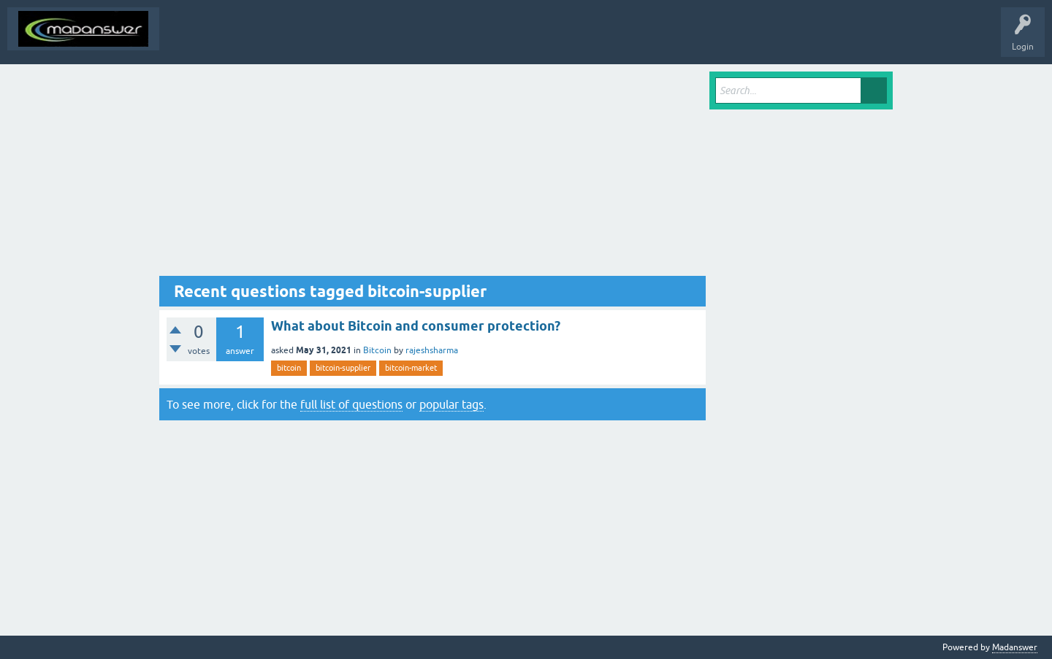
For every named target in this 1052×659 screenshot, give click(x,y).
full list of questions (351, 404)
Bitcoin (377, 350)
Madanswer (1014, 647)
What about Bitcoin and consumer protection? (415, 326)
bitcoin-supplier (343, 367)
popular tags (451, 404)
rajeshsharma (431, 350)
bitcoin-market (411, 367)
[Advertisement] (432, 174)
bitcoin (289, 367)
